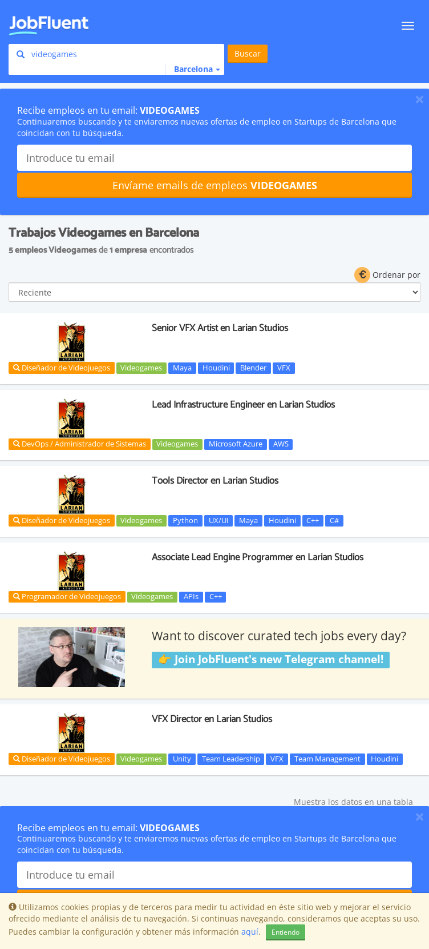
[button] (192, 69)
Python (185, 520)
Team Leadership (231, 758)
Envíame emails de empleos (214, 185)
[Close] (419, 99)
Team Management (327, 758)
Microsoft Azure (235, 444)
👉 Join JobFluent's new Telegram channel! (270, 659)
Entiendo (286, 932)
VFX (283, 367)
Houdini (216, 367)
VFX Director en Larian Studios (212, 719)
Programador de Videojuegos (67, 596)
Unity (182, 758)
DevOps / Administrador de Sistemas (79, 443)
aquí (249, 931)
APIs (191, 597)
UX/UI (219, 520)
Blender (253, 367)
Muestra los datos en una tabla (353, 801)
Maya (182, 367)
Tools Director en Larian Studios (215, 481)
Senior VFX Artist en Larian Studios (220, 328)
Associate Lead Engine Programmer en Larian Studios (257, 557)
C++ (312, 520)
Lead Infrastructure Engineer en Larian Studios (243, 405)
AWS (281, 444)
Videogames (141, 367)
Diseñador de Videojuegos (61, 367)
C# (334, 520)
